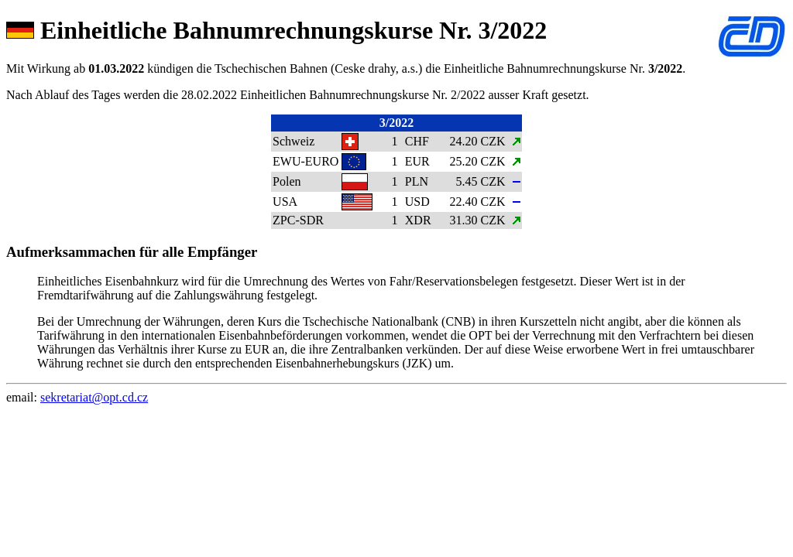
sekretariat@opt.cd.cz (94, 397)
